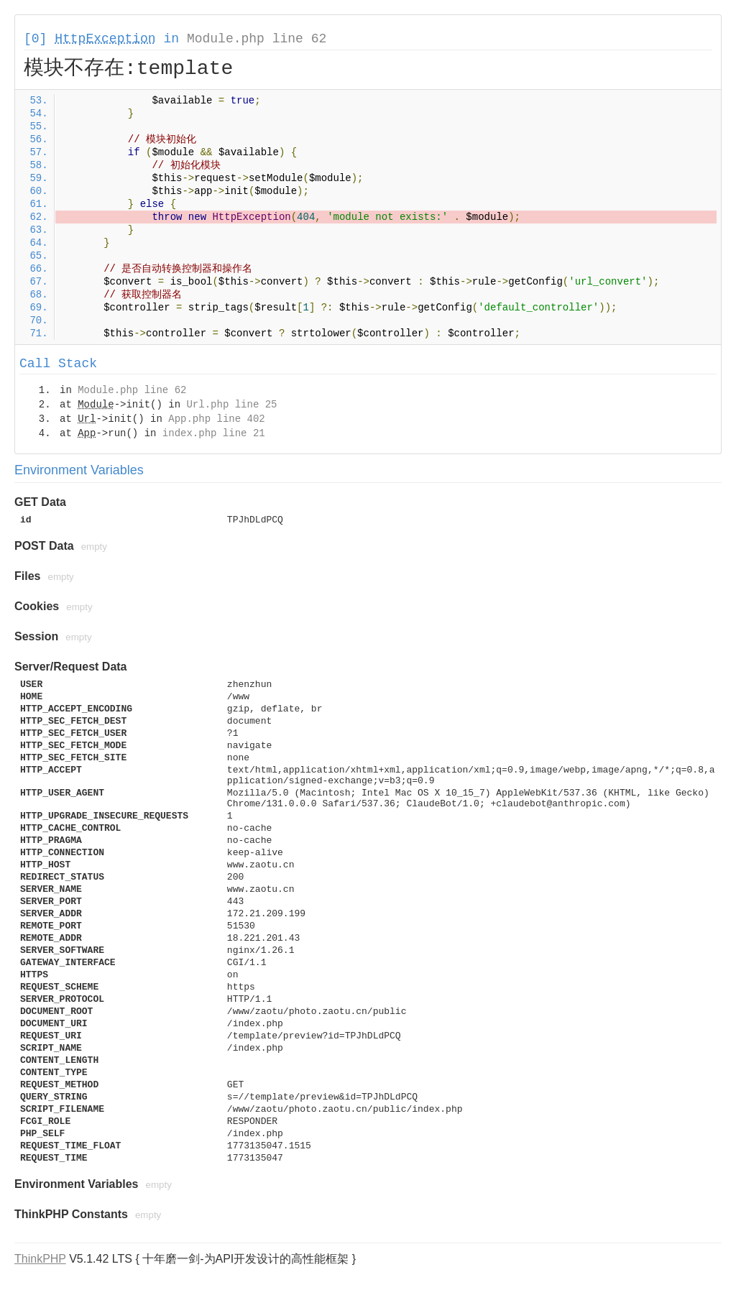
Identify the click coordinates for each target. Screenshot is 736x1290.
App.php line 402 (216, 419)
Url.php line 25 (231, 404)
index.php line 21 (213, 433)
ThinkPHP (40, 1259)
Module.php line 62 (256, 39)
